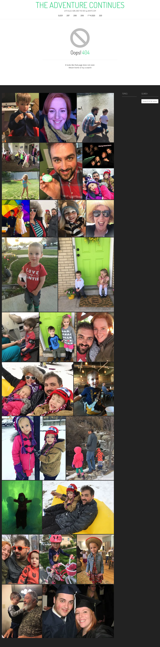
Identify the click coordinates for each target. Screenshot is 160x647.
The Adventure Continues (80, 5)
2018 (75, 16)
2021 (100, 16)
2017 (68, 16)
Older (60, 16)
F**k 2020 (91, 16)
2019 (82, 16)
